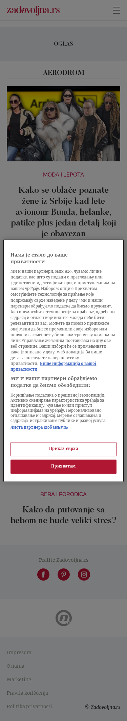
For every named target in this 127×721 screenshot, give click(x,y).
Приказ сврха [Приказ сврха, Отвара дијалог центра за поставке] (63, 449)
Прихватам (63, 466)
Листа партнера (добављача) (39, 427)
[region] (63, 360)
